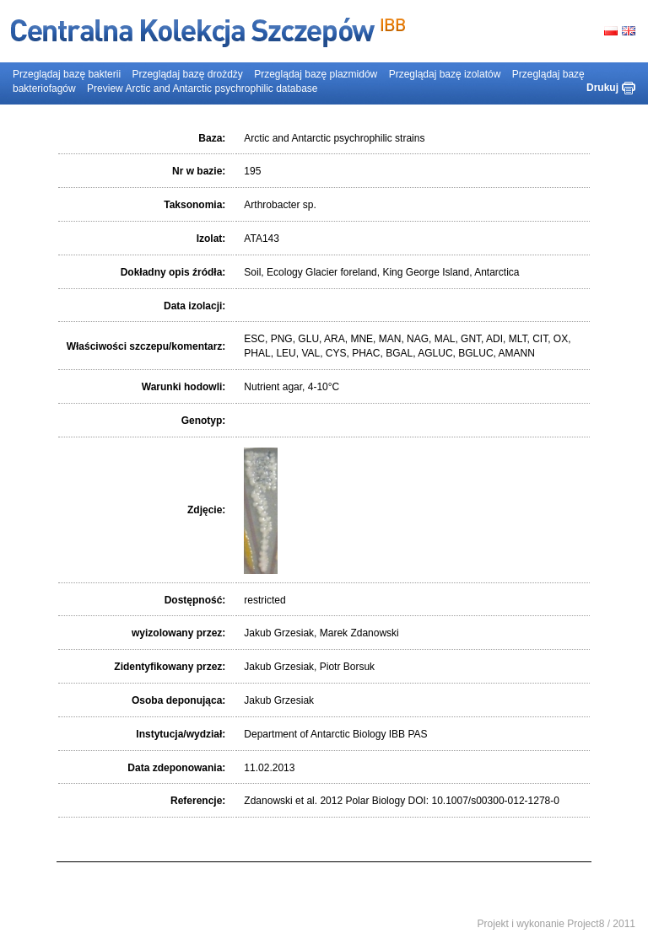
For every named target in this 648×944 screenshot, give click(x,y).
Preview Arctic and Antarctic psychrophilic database (202, 88)
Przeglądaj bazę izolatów (445, 74)
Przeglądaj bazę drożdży (187, 74)
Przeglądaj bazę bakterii (67, 74)
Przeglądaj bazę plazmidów (315, 74)
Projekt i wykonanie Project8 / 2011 (556, 924)
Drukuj (602, 88)
